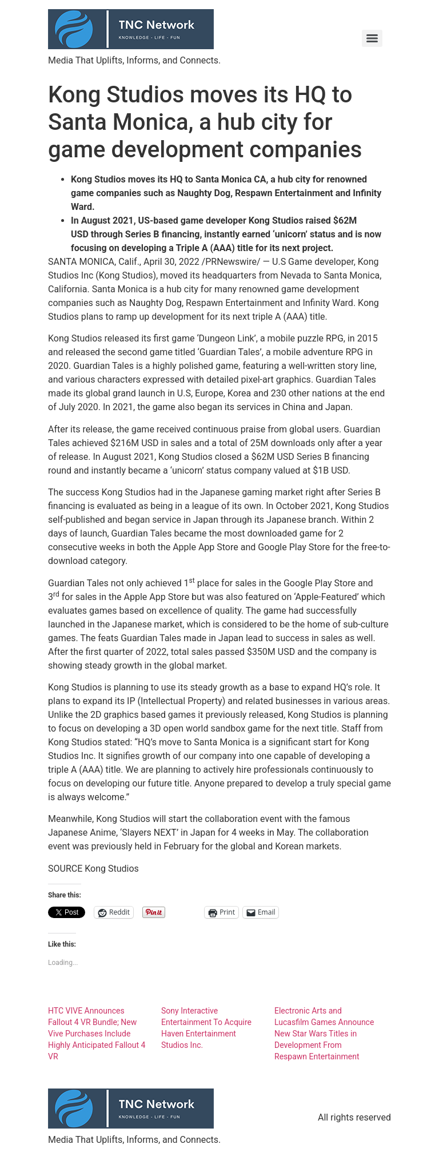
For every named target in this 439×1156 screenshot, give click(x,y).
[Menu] (372, 38)
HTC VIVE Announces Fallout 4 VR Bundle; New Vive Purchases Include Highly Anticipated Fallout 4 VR (96, 1033)
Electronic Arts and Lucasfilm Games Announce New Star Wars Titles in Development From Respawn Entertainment (324, 1033)
